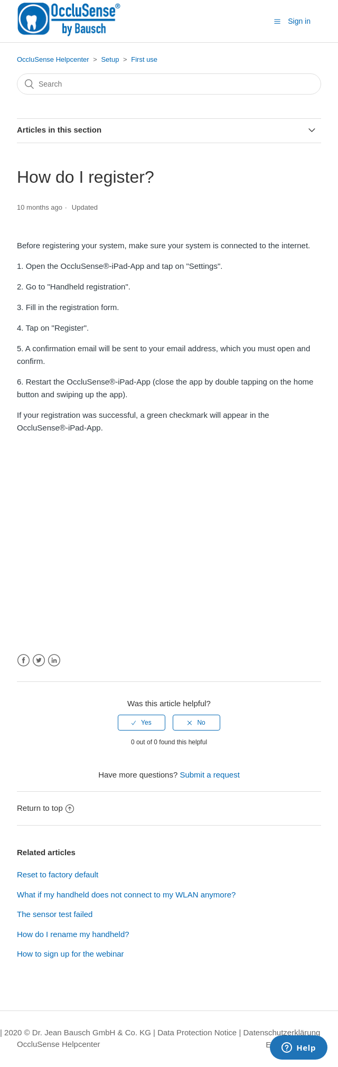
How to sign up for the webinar (70, 953)
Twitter (38, 660)
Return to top (45, 807)
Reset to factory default (57, 874)
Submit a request (209, 774)
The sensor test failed (54, 914)
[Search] (169, 84)
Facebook (23, 660)
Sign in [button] (299, 21)
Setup (110, 59)
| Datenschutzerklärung (279, 1032)
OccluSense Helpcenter (53, 59)
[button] (277, 21)
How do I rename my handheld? (73, 934)
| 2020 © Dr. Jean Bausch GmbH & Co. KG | (78, 1032)
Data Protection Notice (197, 1032)
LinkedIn (54, 660)
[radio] (141, 723)
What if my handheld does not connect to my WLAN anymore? (126, 894)
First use (144, 59)
